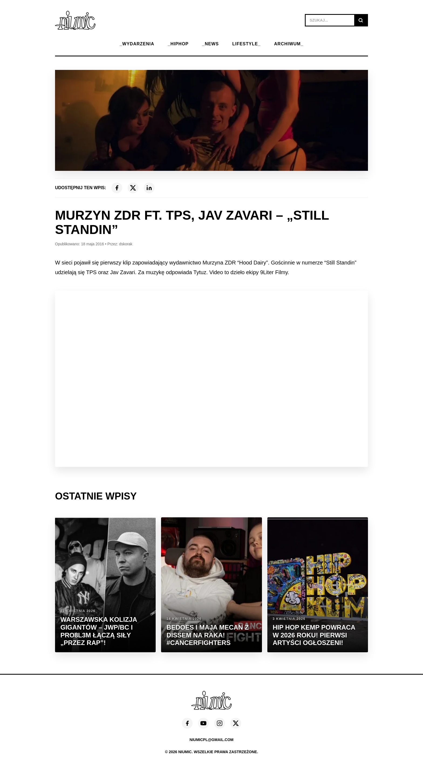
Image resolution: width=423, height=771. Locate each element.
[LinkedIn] (149, 187)
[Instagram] (219, 723)
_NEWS (210, 44)
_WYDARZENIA (137, 44)
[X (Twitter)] (133, 187)
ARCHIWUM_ (288, 44)
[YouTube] (203, 723)
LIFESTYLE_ (246, 44)
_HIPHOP (178, 44)
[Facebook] (116, 187)
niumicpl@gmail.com (212, 740)
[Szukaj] (360, 20)
